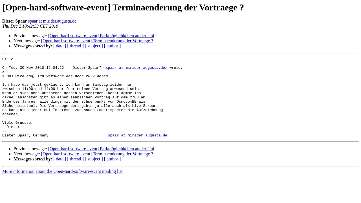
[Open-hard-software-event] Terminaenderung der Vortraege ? (97, 40)
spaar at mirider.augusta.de (52, 21)
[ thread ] (75, 45)
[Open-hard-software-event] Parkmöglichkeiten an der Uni (101, 35)
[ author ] (112, 45)
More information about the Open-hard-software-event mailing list (62, 187)
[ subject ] (94, 45)
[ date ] (59, 45)
